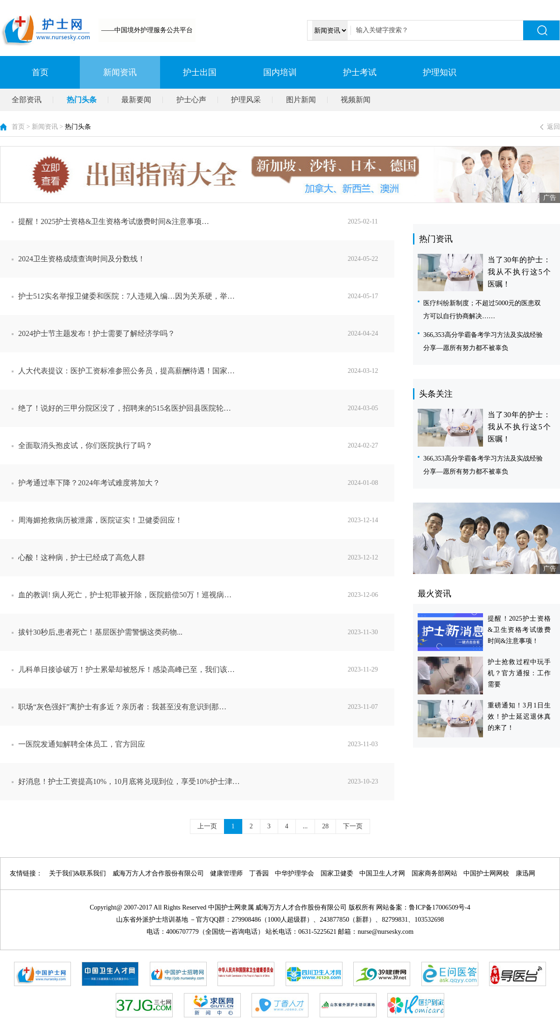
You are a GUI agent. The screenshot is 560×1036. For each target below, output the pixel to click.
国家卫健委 (337, 873)
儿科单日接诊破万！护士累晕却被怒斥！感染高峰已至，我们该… (206, 669)
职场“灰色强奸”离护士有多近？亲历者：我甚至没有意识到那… (206, 707)
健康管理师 (226, 873)
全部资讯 (27, 100)
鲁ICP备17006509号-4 (439, 907)
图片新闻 (301, 100)
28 (325, 826)
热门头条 (82, 100)
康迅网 (525, 873)
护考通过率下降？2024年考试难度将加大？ (206, 483)
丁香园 (259, 873)
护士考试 (360, 72)
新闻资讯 (120, 72)
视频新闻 (356, 100)
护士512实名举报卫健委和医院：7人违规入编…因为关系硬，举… (206, 296)
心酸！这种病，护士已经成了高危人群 (206, 557)
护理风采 (246, 100)
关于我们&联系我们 (77, 873)
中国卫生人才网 (382, 873)
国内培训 (280, 72)
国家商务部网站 (434, 873)
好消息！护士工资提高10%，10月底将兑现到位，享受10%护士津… (206, 781)
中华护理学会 (294, 873)
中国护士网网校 (486, 873)
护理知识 (439, 72)
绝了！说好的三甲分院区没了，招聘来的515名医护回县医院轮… (206, 408)
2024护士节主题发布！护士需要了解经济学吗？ (206, 333)
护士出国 (200, 72)
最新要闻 (136, 100)
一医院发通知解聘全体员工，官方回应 (206, 744)
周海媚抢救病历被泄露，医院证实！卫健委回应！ (206, 520)
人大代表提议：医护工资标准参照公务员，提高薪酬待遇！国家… (206, 371)
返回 (553, 126)
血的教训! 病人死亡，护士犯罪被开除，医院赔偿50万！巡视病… (206, 595)
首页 (40, 72)
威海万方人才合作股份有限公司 (158, 873)
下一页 (353, 826)
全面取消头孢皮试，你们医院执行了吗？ (206, 445)
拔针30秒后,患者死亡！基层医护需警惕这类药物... (206, 632)
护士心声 (191, 100)
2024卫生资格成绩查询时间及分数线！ (206, 259)
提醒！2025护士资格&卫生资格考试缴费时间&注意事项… (206, 221)
